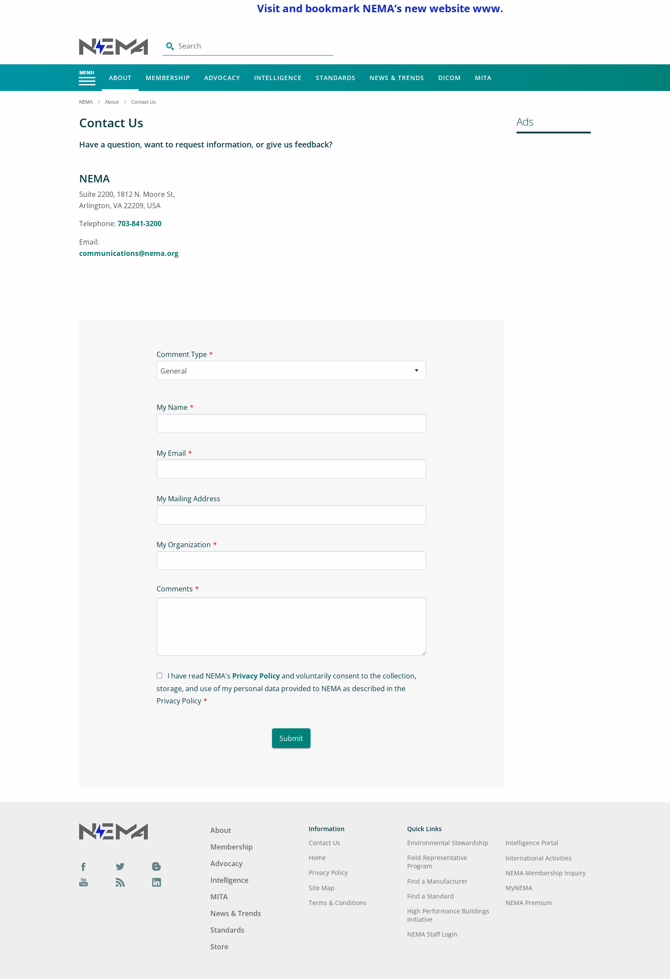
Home (317, 857)
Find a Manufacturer (437, 881)
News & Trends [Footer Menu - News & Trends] (235, 913)
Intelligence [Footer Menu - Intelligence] (229, 880)
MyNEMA (519, 888)
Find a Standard (430, 896)
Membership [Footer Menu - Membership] (231, 847)
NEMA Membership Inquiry (546, 873)
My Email (171, 453)
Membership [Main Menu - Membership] (168, 77)
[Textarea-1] (291, 627)
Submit (291, 738)
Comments (175, 589)
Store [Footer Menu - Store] (219, 946)
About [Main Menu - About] (120, 77)
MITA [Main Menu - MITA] (483, 77)
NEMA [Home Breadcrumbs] (86, 101)
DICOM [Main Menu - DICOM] (449, 77)
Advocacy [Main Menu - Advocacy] (222, 77)
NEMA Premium (529, 903)
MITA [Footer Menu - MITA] (219, 897)
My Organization (184, 544)
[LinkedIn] (156, 882)
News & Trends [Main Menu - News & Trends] (397, 77)
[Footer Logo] (113, 831)
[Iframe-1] (345, 236)
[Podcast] (120, 882)
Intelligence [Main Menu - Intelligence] (278, 77)
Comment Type (182, 354)
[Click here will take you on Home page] (114, 46)
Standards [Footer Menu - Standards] (227, 930)
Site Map (322, 888)
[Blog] (156, 866)
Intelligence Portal (532, 843)
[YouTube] (83, 882)
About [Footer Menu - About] (220, 830)
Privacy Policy (256, 676)
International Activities (539, 858)
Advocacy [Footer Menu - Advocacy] (226, 863)
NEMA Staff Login (432, 934)
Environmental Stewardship (448, 843)
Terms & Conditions (337, 903)
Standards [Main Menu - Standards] (336, 77)
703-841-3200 (139, 223)
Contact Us (143, 101)
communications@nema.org (128, 253)
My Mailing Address (188, 498)
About (112, 101)
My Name (172, 407)
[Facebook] (83, 866)
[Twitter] (120, 866)
